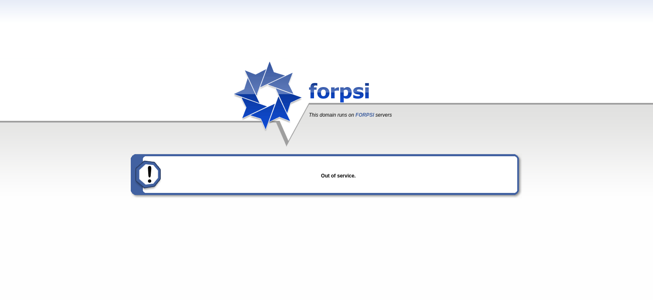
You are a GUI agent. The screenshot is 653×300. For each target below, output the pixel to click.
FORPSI (365, 115)
